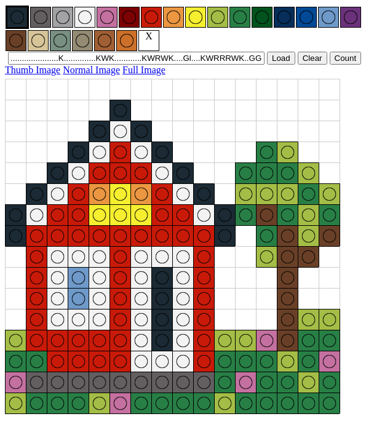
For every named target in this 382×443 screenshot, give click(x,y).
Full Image (143, 70)
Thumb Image (32, 70)
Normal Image (91, 70)
